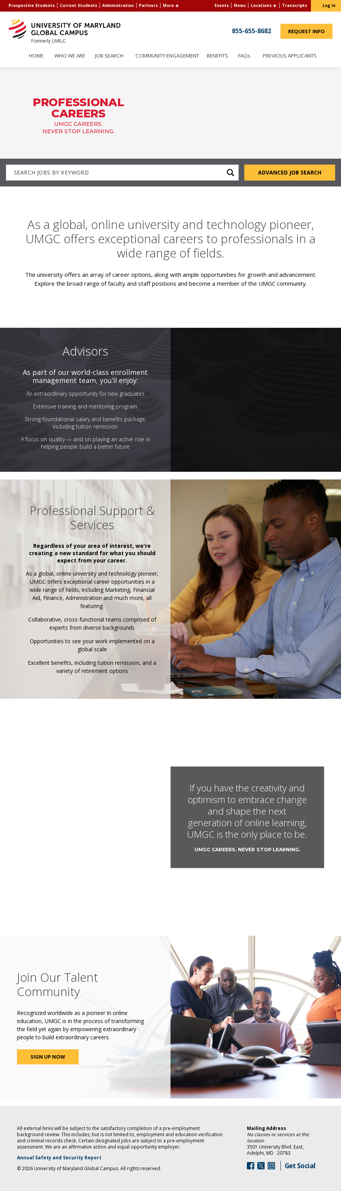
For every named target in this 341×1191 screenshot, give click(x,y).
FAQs (244, 56)
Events (221, 5)
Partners (148, 5)
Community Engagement (167, 56)
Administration (118, 5)
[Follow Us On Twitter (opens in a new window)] (261, 1165)
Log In (329, 5)
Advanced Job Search (289, 172)
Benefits (217, 56)
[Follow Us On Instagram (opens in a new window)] (271, 1165)
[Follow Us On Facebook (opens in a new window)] (250, 1165)
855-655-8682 (251, 30)
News (240, 5)
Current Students (78, 5)
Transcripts (294, 5)
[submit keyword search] (230, 172)
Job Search (109, 56)
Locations (261, 5)
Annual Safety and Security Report (69, 1158)
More (168, 5)
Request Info (310, 33)
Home (36, 56)
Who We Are (69, 56)
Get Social (300, 1165)
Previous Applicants (292, 56)
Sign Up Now (47, 1056)
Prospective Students (31, 5)
